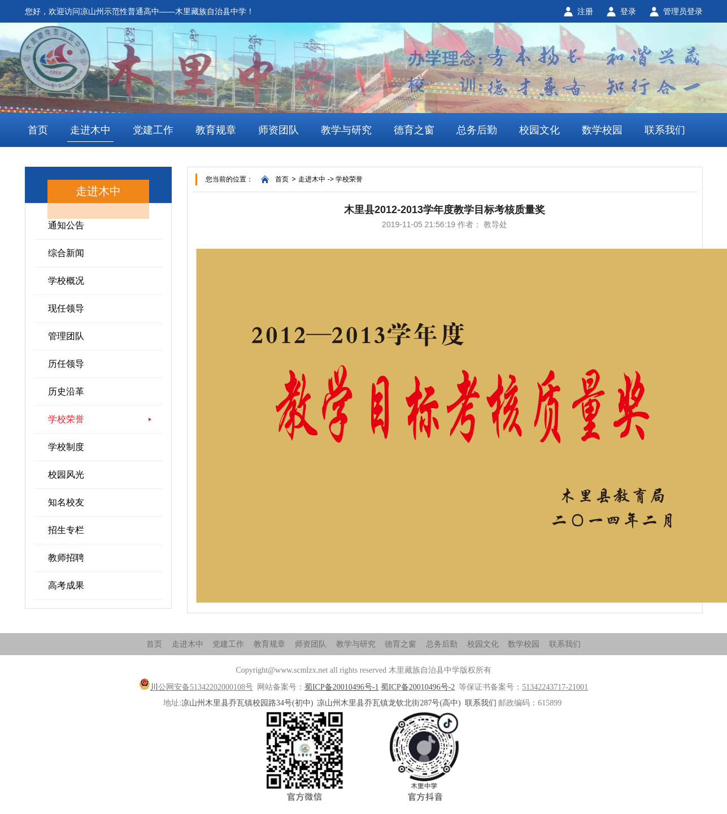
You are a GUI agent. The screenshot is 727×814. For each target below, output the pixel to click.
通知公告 (66, 225)
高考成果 (66, 585)
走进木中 (90, 130)
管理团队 (66, 336)
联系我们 (665, 130)
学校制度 (66, 447)
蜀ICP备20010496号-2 (418, 687)
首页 (38, 130)
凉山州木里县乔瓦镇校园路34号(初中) (247, 703)
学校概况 (66, 280)
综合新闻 (66, 253)
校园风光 (66, 474)
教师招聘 (66, 557)
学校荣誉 (66, 419)
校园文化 (539, 130)
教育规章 (215, 130)
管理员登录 (683, 11)
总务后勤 (476, 130)
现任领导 (66, 308)
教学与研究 (346, 130)
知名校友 (66, 502)
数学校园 (602, 130)
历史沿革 (66, 391)
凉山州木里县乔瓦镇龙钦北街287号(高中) (388, 703)
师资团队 (278, 130)
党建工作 (153, 130)
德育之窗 (414, 130)
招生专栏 (66, 530)
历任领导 (66, 364)
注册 (585, 11)
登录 (628, 11)
